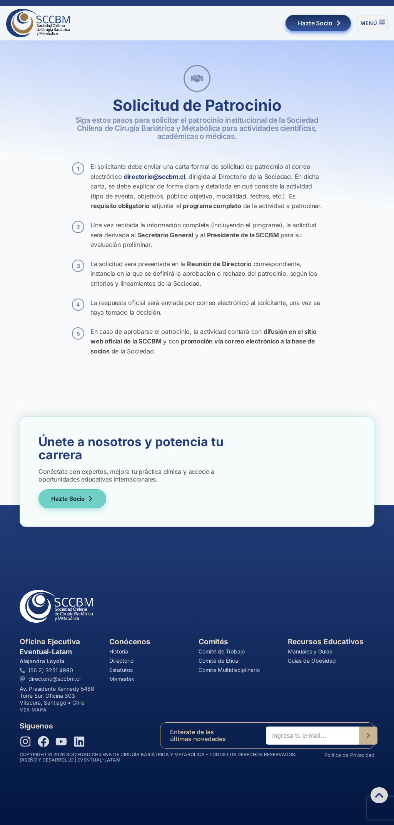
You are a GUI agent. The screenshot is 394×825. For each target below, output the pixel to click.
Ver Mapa (33, 710)
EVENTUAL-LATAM (98, 760)
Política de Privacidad (349, 755)
